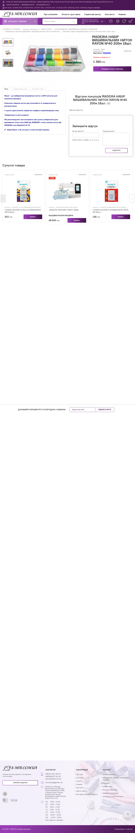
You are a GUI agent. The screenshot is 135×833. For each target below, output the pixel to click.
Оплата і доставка (71, 14)
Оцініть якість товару (80, 146)
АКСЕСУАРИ (46, 29)
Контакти (109, 14)
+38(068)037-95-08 (27, 5)
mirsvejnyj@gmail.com (54, 782)
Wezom (130, 829)
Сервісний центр (92, 14)
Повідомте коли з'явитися (112, 69)
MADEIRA (107, 53)
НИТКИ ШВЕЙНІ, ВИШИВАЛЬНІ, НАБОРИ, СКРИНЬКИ (75, 29)
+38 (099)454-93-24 (43, 5)
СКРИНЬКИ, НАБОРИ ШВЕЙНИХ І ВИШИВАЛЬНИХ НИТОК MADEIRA (31, 32)
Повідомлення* (109, 137)
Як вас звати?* (78, 137)
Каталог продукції (30, 29)
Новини (122, 14)
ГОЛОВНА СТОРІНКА (11, 29)
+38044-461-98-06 (12, 5)
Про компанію (51, 14)
